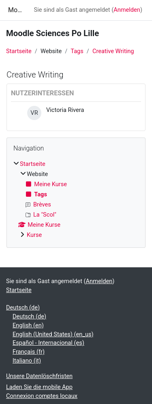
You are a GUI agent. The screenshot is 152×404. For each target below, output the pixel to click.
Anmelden (126, 9)
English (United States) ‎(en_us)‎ (53, 334)
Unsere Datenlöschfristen (39, 376)
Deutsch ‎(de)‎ (23, 307)
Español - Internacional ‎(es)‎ (48, 342)
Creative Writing (113, 51)
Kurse (34, 235)
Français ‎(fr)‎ (29, 351)
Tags (77, 51)
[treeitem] (76, 200)
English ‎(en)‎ (28, 325)
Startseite (19, 51)
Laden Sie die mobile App (39, 387)
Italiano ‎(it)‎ (27, 360)
